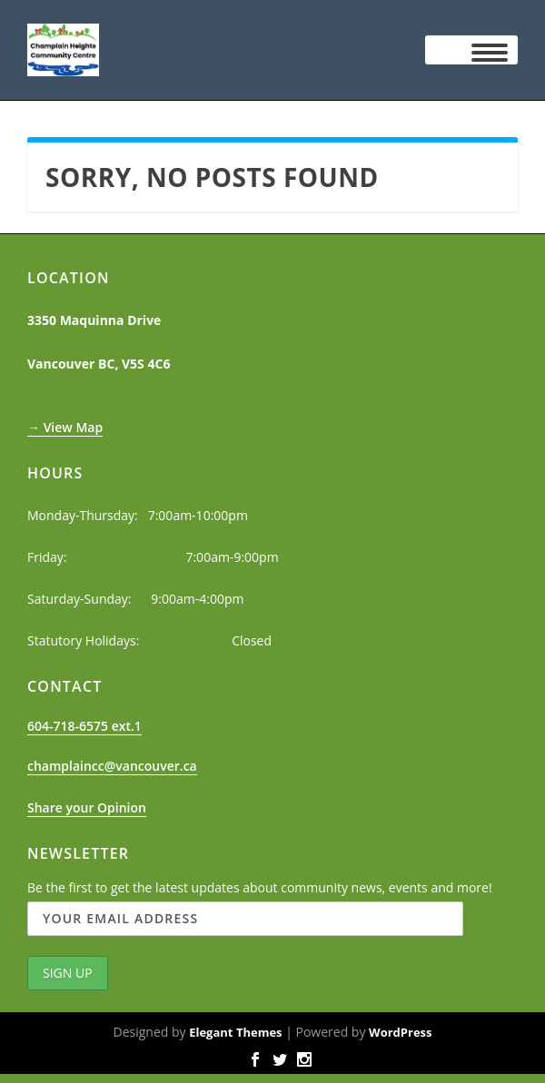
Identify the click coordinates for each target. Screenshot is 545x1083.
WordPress (400, 1032)
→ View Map (65, 427)
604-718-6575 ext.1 (84, 725)
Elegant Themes (235, 1032)
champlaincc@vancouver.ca (112, 765)
